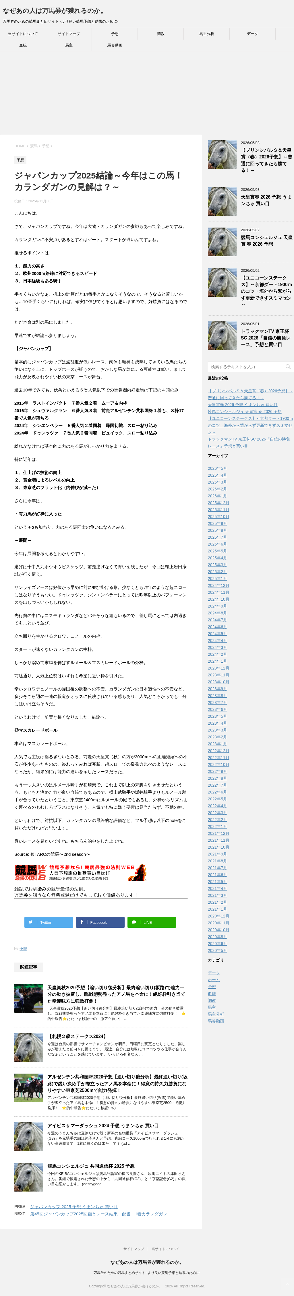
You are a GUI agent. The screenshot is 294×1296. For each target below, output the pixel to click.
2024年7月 (217, 620)
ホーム (214, 979)
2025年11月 (218, 509)
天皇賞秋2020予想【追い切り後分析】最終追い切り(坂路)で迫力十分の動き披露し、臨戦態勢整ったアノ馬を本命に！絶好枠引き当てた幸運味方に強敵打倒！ (116, 994)
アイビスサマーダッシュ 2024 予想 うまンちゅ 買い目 (103, 1125)
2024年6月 (217, 626)
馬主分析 (206, 34)
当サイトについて (23, 34)
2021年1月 (217, 909)
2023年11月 (218, 675)
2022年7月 (217, 785)
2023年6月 (217, 709)
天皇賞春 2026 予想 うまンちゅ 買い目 (266, 200)
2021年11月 (218, 840)
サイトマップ (69, 34)
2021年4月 (217, 888)
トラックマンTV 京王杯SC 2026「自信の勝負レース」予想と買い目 (266, 338)
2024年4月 (217, 640)
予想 (115, 34)
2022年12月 (218, 750)
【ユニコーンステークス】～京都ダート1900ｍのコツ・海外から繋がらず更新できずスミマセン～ (266, 291)
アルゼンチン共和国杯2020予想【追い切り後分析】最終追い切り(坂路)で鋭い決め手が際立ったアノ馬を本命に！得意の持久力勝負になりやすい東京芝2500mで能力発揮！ (117, 1083)
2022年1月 (217, 826)
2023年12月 (218, 668)
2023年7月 (217, 702)
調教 (161, 34)
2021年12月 (218, 833)
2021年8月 (217, 861)
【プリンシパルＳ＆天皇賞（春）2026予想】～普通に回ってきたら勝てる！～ (266, 160)
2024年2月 (217, 654)
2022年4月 (217, 806)
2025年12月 (218, 502)
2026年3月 (217, 482)
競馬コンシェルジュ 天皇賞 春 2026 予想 (267, 241)
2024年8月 (217, 613)
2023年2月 (217, 737)
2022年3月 (217, 812)
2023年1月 (217, 744)
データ (252, 34)
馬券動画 (114, 45)
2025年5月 (217, 551)
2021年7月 (217, 868)
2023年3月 (217, 730)
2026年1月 (217, 496)
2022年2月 (217, 819)
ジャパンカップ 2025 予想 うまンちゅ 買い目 (74, 1206)
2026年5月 (217, 468)
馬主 (69, 45)
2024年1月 (217, 661)
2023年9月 (217, 688)
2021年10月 (218, 847)
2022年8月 (217, 778)
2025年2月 (217, 571)
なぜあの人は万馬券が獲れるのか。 (55, 10)
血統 (23, 45)
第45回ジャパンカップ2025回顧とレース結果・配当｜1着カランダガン (98, 1213)
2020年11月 (218, 923)
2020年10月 (218, 930)
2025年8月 (217, 530)
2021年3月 (217, 895)
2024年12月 (218, 585)
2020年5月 (217, 950)
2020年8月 (217, 936)
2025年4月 (217, 558)
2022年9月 (217, 771)
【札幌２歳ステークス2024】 (77, 1036)
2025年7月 (217, 537)
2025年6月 (217, 544)
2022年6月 (217, 792)
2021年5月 (217, 881)
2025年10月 (218, 516)
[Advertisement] (147, 94)
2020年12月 (218, 916)
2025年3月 (217, 564)
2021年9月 (217, 854)
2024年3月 (217, 647)
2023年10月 (218, 682)
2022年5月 (217, 799)
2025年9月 (217, 523)
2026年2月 (217, 489)
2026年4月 (217, 475)
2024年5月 (217, 633)
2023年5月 (217, 716)
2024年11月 (218, 592)
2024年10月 (218, 599)
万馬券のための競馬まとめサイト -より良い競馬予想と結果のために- (147, 1273)
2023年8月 (217, 695)
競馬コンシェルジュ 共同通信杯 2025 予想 (91, 1166)
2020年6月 (217, 943)
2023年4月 (217, 723)
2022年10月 (218, 764)
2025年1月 (217, 578)
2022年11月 (218, 757)
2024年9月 (217, 606)
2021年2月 (217, 902)
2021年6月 (217, 874)
